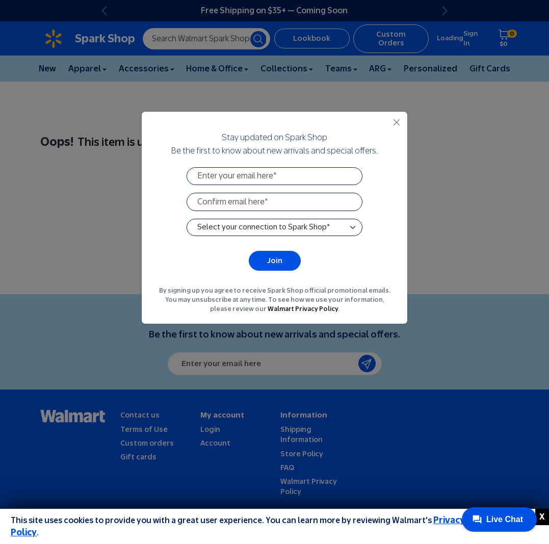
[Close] (397, 122)
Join (274, 260)
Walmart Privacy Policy (303, 309)
